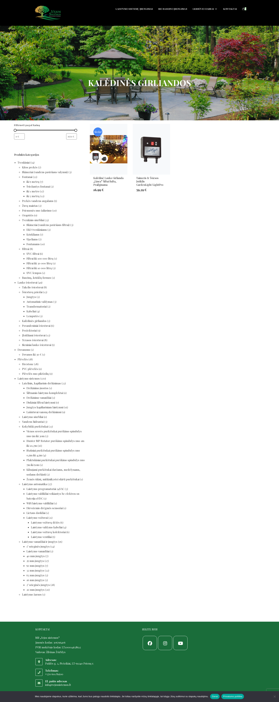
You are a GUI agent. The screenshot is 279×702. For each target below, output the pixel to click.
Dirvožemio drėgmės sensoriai (45, 508)
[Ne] (274, 696)
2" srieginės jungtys (38, 585)
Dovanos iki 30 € (31, 354)
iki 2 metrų (33, 196)
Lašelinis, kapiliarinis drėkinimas (41, 383)
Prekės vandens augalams (37, 201)
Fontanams (33, 244)
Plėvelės (23, 359)
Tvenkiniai (24, 162)
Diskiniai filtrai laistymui (41, 402)
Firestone (27, 364)
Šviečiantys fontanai (38, 186)
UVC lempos (34, 273)
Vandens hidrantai (33, 421)
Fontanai (27, 177)
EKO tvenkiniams (37, 229)
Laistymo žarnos (32, 594)
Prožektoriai (29, 330)
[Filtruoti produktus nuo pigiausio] (19, 136)
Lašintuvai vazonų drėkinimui (44, 412)
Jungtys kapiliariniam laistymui (45, 407)
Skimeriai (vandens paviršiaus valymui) (45, 172)
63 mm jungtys (35, 575)
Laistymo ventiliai (41, 537)
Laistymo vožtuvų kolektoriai (48, 532)
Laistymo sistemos (29, 378)
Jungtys (31, 297)
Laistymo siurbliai (32, 417)
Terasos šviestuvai (32, 340)
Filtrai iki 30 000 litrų (39, 263)
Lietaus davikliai (36, 513)
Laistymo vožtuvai (37, 517)
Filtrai (25, 249)
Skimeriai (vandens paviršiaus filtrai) (48, 225)
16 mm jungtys (35, 580)
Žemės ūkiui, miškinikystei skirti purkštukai (53, 479)
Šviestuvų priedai (32, 292)
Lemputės (33, 316)
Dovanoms (24, 349)
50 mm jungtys (35, 565)
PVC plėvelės (30, 369)
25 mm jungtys (35, 561)
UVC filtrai (33, 253)
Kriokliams (33, 234)
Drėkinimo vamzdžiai (39, 397)
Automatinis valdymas (40, 301)
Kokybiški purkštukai (35, 426)
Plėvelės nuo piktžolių (35, 373)
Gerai (215, 696)
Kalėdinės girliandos (34, 321)
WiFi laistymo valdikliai (40, 503)
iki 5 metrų (33, 181)
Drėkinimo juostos (37, 388)
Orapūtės (27, 215)
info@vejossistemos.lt (58, 685)
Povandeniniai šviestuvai (36, 325)
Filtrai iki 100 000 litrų (40, 258)
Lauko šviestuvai (27, 282)
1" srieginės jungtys (38, 546)
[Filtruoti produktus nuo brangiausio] (71, 136)
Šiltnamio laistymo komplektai (45, 393)
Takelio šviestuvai (32, 287)
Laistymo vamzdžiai (38, 551)
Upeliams (32, 239)
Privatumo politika (232, 696)
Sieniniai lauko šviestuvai (36, 345)
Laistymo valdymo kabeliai (46, 527)
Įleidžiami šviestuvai (33, 335)
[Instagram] (165, 643)
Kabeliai (31, 311)
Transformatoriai (37, 306)
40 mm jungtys (36, 556)
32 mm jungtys (35, 570)
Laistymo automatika (34, 484)
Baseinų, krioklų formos (36, 277)
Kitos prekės (29, 167)
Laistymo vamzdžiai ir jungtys (39, 541)
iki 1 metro (33, 191)
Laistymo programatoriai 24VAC (45, 489)
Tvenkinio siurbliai (33, 220)
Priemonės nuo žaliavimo (37, 210)
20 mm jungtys (35, 589)
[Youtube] (180, 643)
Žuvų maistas (30, 205)
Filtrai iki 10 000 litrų (39, 268)
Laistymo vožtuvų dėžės (45, 522)
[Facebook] (150, 643)
